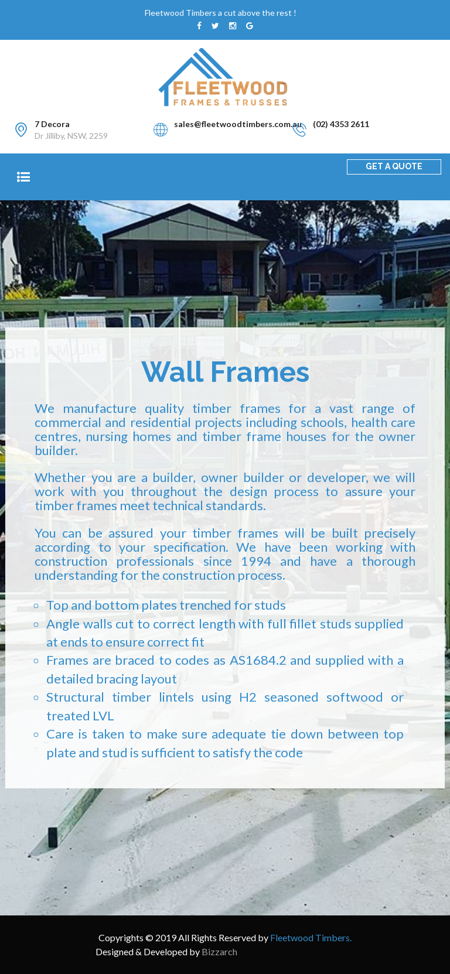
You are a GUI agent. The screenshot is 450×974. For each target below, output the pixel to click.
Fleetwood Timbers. (311, 937)
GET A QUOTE (394, 166)
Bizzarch (219, 951)
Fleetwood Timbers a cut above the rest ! (220, 13)
